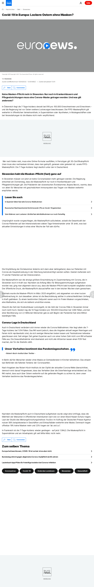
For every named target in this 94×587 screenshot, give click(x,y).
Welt (18, 9)
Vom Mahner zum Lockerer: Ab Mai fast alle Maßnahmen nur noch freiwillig (35, 214)
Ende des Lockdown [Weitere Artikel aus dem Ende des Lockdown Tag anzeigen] (46, 471)
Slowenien (26, 9)
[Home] (2, 9)
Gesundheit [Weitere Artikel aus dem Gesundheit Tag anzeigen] (82, 471)
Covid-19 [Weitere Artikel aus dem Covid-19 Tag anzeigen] (27, 471)
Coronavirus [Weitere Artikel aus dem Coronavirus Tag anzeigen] (10, 471)
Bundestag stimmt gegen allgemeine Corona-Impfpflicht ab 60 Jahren (30, 457)
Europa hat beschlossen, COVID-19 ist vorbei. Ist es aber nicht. (27, 451)
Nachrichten (10, 9)
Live (88, 3)
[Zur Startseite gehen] (9, 3)
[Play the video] (47, 45)
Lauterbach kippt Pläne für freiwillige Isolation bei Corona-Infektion (29, 462)
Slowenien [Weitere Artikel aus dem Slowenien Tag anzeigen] (66, 471)
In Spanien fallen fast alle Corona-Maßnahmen (23, 202)
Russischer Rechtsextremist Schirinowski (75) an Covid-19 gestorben (33, 208)
